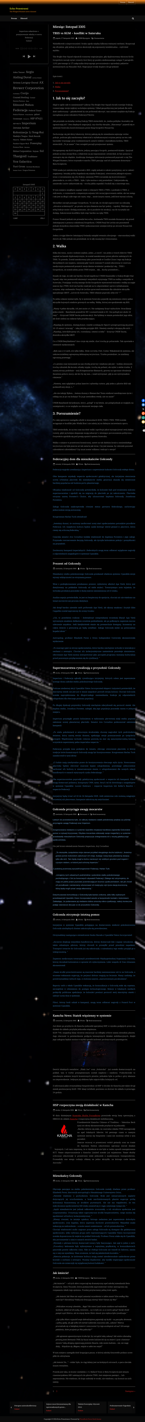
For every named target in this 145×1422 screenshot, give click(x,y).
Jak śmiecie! (61, 1273)
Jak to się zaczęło (62, 82)
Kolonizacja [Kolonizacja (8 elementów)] (20, 132)
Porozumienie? (62, 91)
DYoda (80, 464)
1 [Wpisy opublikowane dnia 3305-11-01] (42, 193)
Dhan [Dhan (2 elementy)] (27, 101)
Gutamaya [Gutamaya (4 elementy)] (17, 119)
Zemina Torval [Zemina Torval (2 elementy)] (17, 170)
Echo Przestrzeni (19, 8)
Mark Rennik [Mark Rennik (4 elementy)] (34, 136)
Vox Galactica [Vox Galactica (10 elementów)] (22, 161)
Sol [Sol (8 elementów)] (42, 151)
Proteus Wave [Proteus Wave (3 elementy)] (18, 147)
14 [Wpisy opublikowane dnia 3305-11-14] (38, 201)
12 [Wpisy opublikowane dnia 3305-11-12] (29, 201)
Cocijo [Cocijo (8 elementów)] (25, 93)
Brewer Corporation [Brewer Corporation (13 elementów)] (28, 88)
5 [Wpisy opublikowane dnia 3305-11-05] (28, 197)
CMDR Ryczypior (84, 38)
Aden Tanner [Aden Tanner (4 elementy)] (19, 72)
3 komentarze (99, 38)
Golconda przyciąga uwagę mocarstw (77, 809)
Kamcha (73, 1119)
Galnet (16, 1409)
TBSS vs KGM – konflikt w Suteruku (77, 33)
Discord (131, 2)
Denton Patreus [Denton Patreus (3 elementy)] (19, 101)
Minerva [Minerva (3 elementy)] (16, 140)
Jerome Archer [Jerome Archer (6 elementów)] (21, 127)
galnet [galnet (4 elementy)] (37, 114)
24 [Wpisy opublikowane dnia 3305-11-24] (20, 209)
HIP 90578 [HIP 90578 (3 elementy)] (17, 124)
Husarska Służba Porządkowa (86, 1115)
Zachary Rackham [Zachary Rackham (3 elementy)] (33, 167)
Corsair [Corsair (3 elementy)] (32, 98)
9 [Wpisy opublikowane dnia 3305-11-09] (15, 201)
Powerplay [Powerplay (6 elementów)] (36, 143)
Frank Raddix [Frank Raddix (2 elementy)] (29, 115)
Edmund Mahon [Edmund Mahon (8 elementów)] (23, 105)
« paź (15, 218)
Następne (129, 1391)
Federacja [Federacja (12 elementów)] (20, 110)
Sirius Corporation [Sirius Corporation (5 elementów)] (22, 151)
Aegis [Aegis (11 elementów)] (30, 72)
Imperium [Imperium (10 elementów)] (29, 123)
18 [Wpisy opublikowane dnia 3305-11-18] (24, 205)
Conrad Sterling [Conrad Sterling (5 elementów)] (21, 97)
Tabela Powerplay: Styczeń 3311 (89, 1405)
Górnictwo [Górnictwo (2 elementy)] (26, 119)
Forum (122, 2)
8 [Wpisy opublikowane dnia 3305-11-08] (42, 197)
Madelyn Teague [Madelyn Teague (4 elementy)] (20, 136)
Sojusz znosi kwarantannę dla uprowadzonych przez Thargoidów (58, 1406)
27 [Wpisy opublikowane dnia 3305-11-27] (33, 209)
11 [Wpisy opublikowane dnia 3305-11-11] (24, 201)
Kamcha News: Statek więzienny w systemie (82, 1015)
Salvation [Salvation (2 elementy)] (27, 147)
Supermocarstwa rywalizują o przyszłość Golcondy (87, 668)
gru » (42, 218)
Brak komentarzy (93, 464)
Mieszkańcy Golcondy (67, 1176)
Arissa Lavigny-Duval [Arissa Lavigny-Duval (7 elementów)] (25, 82)
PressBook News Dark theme (90, 1419)
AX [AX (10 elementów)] (41, 82)
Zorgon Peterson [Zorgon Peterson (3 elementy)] (29, 170)
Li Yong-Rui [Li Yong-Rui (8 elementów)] (36, 132)
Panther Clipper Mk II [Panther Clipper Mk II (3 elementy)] (21, 144)
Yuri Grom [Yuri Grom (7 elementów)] (19, 166)
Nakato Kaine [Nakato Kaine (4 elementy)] (26, 139)
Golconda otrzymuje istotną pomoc (76, 914)
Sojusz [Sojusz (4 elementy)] (36, 151)
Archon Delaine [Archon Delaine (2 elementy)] (37, 78)
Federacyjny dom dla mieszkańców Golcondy (82, 459)
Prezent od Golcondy (67, 563)
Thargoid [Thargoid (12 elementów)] (20, 156)
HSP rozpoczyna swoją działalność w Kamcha (83, 1105)
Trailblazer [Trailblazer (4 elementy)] (32, 156)
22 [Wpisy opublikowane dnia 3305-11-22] (42, 205)
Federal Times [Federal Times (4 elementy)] (35, 110)
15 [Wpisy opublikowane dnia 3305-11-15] (42, 201)
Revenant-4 (84, 814)
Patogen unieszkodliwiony (25, 1405)
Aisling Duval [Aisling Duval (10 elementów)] (22, 77)
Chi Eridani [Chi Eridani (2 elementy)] (16, 94)
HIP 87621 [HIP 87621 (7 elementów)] (36, 118)
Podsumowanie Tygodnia (120, 1405)
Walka (57, 87)
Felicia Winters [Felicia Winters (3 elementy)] (18, 115)
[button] (24, 56)
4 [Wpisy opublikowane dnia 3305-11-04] (24, 197)
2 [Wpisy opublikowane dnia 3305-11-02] (15, 197)
